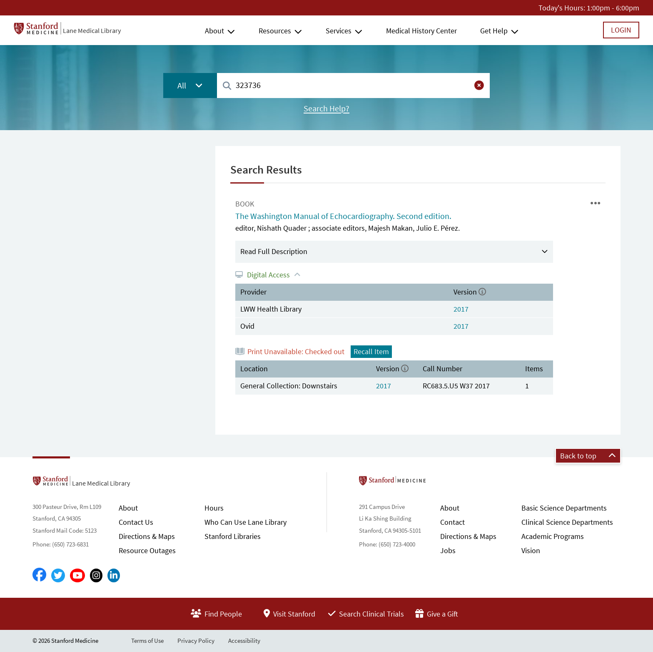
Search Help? (326, 108)
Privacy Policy (195, 640)
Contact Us (136, 522)
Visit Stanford (289, 614)
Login (621, 30)
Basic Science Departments (564, 508)
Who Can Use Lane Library (245, 522)
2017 (461, 309)
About (214, 30)
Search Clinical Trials (366, 614)
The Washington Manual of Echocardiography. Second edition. (343, 216)
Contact (452, 522)
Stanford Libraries (232, 536)
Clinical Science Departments (567, 522)
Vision (530, 550)
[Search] (227, 86)
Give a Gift (436, 614)
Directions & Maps (147, 536)
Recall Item (371, 351)
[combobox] (353, 85)
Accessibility (244, 640)
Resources (275, 30)
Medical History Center (421, 30)
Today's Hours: (561, 8)
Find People (216, 614)
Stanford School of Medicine (440, 483)
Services (338, 30)
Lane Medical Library (92, 30)
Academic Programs (552, 536)
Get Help (494, 30)
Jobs (448, 550)
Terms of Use (147, 640)
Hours (214, 508)
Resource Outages (147, 550)
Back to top (588, 456)
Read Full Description (273, 251)
